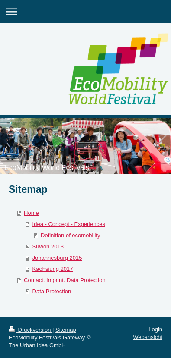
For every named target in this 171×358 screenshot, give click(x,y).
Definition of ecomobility (70, 235)
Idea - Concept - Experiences (68, 224)
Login (155, 329)
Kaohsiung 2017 (52, 269)
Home (31, 213)
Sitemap (65, 330)
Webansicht (147, 337)
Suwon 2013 (48, 246)
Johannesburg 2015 (57, 257)
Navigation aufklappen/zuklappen (85, 11)
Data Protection (51, 291)
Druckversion (30, 330)
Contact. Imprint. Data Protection (65, 280)
